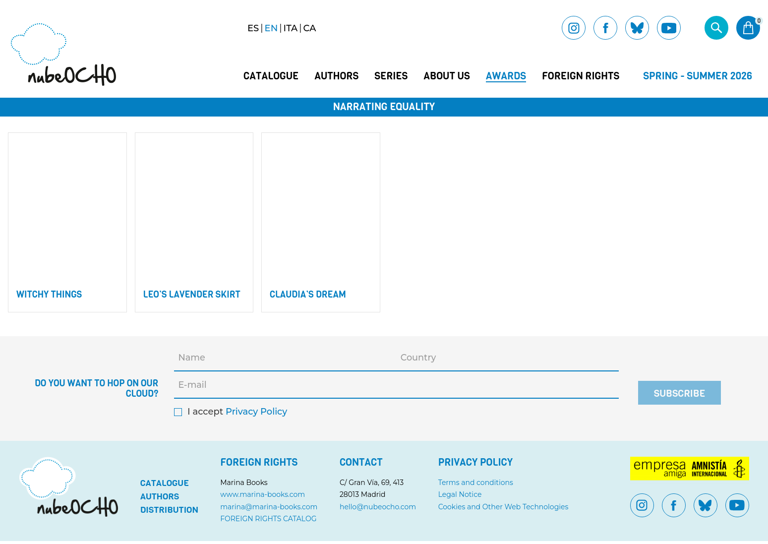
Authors (336, 76)
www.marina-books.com (263, 497)
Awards (506, 76)
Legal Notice (460, 497)
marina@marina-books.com (269, 509)
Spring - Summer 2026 (697, 76)
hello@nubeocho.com (378, 509)
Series (391, 76)
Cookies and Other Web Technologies (503, 509)
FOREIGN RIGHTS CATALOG (269, 521)
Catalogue (270, 76)
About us (446, 76)
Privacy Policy (257, 415)
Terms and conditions (475, 485)
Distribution (169, 513)
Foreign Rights (580, 76)
